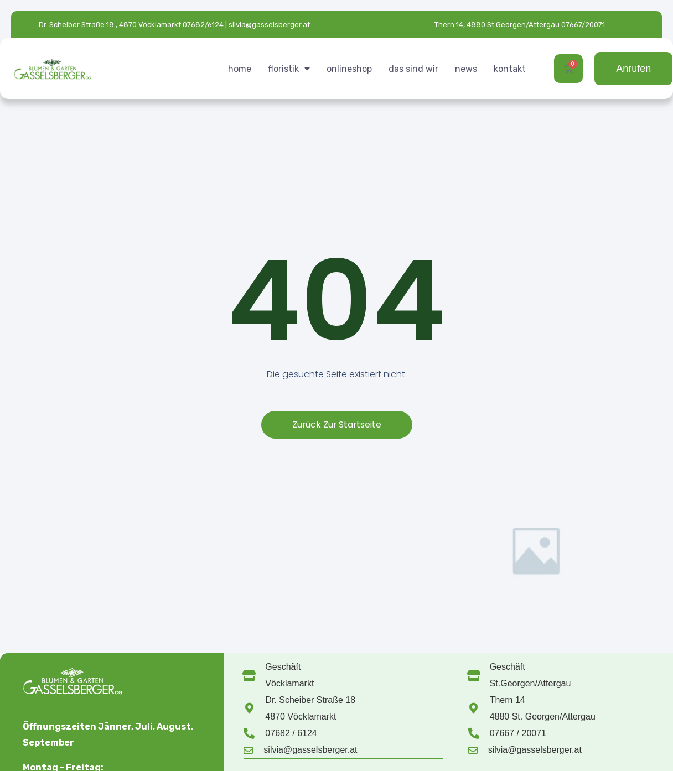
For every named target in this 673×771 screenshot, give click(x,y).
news (466, 69)
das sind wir (413, 69)
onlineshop (349, 69)
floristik (289, 69)
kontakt (510, 69)
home (239, 69)
